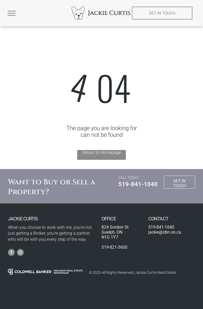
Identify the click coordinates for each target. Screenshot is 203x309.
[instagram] (20, 253)
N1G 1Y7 (110, 237)
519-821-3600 (114, 247)
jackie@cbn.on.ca (164, 232)
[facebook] (11, 253)
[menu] (12, 13)
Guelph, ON (112, 232)
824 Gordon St (115, 227)
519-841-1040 (138, 184)
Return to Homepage (101, 152)
